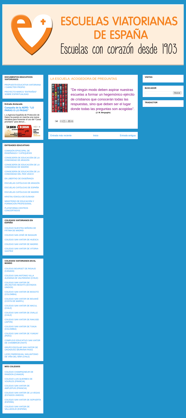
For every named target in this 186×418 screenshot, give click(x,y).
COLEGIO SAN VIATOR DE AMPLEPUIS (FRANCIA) (17, 387)
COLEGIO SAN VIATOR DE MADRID (21, 244)
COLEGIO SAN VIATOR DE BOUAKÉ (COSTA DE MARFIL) (21, 300)
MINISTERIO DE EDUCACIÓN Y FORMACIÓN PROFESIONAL (19, 202)
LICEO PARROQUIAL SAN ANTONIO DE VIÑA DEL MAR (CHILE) (21, 355)
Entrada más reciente (61, 135)
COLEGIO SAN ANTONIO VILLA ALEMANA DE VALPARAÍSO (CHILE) (21, 276)
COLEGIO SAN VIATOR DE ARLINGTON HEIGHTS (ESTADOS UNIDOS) (20, 285)
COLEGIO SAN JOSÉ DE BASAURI (21, 235)
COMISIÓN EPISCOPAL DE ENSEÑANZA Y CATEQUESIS (18, 152)
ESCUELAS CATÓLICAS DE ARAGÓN (22, 183)
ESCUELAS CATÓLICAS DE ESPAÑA (22, 187)
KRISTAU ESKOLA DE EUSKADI (19, 197)
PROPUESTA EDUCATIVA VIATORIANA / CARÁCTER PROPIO (23, 86)
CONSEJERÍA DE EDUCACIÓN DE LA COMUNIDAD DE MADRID (22, 166)
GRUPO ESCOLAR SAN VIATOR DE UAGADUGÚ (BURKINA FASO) (21, 348)
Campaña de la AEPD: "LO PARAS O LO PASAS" (19, 109)
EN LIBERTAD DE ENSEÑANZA (19, 178)
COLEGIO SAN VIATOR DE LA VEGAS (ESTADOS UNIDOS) (22, 394)
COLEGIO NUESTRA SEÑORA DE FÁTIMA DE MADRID (20, 229)
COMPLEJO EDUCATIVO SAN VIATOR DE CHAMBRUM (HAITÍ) (22, 341)
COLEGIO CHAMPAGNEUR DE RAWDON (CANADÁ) (19, 373)
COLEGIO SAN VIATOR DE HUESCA (21, 239)
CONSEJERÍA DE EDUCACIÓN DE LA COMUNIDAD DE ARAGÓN (22, 159)
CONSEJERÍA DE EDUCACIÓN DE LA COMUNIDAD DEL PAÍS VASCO (22, 172)
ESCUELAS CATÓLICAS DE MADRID (22, 192)
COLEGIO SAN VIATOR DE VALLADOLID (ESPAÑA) (17, 407)
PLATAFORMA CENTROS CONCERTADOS (16, 209)
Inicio (95, 135)
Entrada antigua (128, 135)
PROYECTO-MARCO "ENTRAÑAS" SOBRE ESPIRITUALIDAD (21, 93)
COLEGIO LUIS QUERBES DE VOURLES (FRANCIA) (18, 380)
